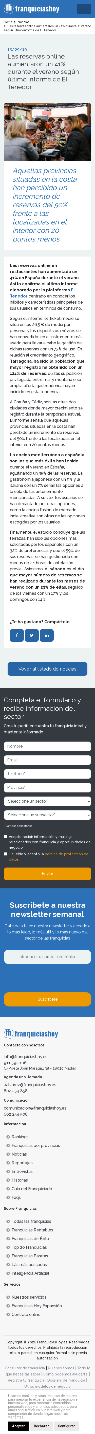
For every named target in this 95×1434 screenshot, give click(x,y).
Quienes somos (61, 1368)
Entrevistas (19, 1171)
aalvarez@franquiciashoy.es (30, 1084)
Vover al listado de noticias (47, 669)
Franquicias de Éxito (27, 1238)
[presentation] (42, 978)
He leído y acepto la (48, 856)
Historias (17, 1180)
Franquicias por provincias (33, 1145)
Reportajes (19, 1162)
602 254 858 (16, 1090)
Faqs (13, 1197)
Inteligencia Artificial (27, 1273)
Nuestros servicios (26, 1297)
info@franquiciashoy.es (25, 1056)
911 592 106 (15, 1062)
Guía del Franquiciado (29, 1188)
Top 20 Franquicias (26, 1247)
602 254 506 (16, 1114)
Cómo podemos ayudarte (65, 1374)
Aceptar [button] (18, 1426)
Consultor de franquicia (25, 1368)
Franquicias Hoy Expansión (34, 1305)
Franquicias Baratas (27, 1256)
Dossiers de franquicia (66, 1380)
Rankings (17, 1136)
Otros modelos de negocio (47, 1386)
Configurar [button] (66, 1426)
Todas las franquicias (28, 1221)
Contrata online (23, 1314)
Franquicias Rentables (29, 1230)
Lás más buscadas (26, 1264)
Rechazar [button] (41, 1426)
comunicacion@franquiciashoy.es (35, 1108)
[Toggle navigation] (84, 9)
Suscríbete (48, 999)
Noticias (16, 1154)
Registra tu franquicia (26, 1380)
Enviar (47, 873)
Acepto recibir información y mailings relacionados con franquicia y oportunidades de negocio (50, 842)
